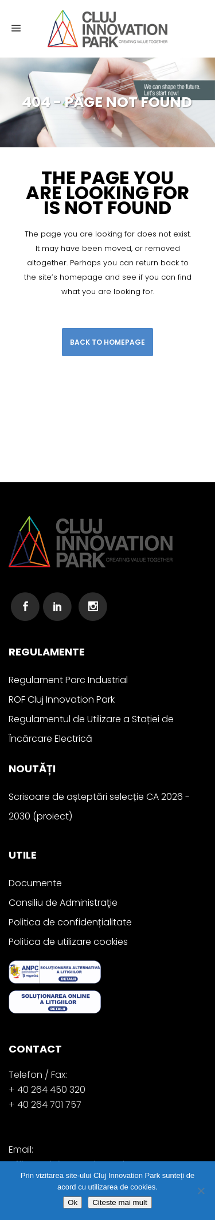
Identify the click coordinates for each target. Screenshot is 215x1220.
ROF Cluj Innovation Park (62, 699)
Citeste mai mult (119, 1202)
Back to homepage (107, 342)
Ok (72, 1202)
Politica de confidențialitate (70, 922)
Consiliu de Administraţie (63, 902)
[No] (200, 1190)
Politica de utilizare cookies (68, 941)
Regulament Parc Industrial (68, 680)
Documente (35, 883)
